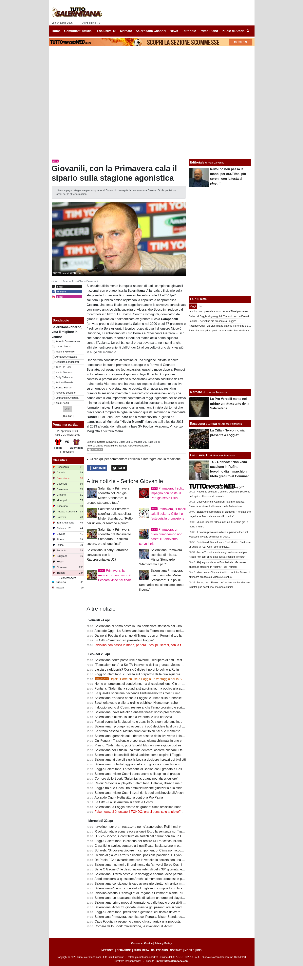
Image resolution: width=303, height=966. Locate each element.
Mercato (196, 392)
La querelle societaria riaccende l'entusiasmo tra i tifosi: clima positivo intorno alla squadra (158, 693)
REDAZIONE (124, 950)
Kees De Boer (63, 367)
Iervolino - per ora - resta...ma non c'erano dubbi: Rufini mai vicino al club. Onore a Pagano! (159, 826)
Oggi (193, 306)
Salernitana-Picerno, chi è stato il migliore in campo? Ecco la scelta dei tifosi (148, 888)
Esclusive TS (200, 455)
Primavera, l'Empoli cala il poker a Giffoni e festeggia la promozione (168, 513)
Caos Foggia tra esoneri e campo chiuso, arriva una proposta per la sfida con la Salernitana (159, 921)
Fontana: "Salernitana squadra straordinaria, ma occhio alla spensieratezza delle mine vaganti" (161, 688)
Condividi (97, 468)
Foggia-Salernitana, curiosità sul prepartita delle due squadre (137, 674)
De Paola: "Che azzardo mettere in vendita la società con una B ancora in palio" (150, 860)
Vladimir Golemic (65, 351)
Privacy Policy (163, 943)
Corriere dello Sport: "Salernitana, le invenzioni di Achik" (134, 926)
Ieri (200, 306)
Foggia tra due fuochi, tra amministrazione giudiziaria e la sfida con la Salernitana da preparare (161, 788)
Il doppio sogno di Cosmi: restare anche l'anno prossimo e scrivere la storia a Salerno (154, 707)
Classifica (60, 460)
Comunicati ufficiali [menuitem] (78, 31)
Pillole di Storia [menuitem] (233, 31)
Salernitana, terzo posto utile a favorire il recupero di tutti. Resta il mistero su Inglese (154, 660)
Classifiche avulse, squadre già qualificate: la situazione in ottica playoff (145, 845)
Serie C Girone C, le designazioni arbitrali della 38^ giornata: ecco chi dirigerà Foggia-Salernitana (163, 869)
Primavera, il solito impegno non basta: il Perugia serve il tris (167, 493)
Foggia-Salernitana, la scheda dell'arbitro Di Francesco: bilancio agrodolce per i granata (156, 841)
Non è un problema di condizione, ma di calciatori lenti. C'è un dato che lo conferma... (154, 683)
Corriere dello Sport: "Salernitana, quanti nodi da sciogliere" (136, 778)
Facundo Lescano (65, 392)
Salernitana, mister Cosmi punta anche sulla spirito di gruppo (137, 773)
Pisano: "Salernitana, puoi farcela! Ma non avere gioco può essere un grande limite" (153, 745)
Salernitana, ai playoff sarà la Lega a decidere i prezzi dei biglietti (140, 759)
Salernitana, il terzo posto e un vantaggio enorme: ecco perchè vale (142, 874)
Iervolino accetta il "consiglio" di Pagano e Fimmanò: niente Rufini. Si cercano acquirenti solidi (160, 893)
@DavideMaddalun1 (138, 445)
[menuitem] (248, 31)
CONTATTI (176, 950)
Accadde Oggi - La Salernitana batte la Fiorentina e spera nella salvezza (145, 630)
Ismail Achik (62, 402)
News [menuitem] (174, 31)
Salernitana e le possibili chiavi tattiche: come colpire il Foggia (138, 754)
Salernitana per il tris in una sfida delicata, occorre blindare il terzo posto (145, 750)
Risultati (67, 415)
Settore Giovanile (107, 441)
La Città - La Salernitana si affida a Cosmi (124, 802)
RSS (198, 950)
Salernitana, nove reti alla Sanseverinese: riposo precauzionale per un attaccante (151, 712)
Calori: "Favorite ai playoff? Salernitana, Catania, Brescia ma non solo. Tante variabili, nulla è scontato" (167, 783)
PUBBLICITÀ (141, 950)
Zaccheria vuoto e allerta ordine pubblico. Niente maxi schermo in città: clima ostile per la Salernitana (165, 702)
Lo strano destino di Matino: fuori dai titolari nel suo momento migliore (143, 731)
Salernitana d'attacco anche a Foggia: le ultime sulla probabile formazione (146, 698)
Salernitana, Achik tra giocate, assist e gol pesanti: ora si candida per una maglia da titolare (158, 907)
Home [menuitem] (56, 31)
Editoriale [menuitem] (189, 31)
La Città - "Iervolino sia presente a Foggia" (124, 640)
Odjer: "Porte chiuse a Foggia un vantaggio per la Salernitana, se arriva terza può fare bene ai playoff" (174, 679)
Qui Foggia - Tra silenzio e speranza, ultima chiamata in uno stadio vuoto (146, 740)
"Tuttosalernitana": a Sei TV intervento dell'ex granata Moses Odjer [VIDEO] (148, 664)
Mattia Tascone (63, 372)
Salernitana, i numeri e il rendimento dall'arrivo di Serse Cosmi (138, 864)
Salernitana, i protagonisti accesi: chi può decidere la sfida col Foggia (143, 726)
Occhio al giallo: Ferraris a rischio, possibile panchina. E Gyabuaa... (142, 855)
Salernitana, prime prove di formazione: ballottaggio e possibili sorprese (145, 902)
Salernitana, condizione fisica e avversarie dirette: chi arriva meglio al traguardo (150, 883)
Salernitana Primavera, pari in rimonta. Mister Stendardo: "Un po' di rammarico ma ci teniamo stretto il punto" (161, 580)
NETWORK (108, 950)
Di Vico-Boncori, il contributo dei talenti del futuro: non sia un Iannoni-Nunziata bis (152, 836)
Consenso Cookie (142, 943)
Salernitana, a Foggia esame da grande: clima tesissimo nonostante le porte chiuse (153, 807)
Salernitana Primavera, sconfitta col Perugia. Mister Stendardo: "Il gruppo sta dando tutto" (157, 916)
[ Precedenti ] (67, 451)
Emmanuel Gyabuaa (67, 397)
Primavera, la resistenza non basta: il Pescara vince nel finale (115, 575)
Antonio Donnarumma (67, 341)
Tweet (119, 468)
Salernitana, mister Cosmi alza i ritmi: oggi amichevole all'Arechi (139, 792)
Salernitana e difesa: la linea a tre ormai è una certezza (133, 717)
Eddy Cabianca (64, 377)
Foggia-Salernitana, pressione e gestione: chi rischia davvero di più (142, 912)
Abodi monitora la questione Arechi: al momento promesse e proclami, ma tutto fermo (154, 878)
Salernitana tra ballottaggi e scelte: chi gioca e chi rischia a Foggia (141, 764)
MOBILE (189, 950)
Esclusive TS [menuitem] (107, 31)
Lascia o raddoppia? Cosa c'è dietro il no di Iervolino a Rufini (137, 669)
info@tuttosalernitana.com (173, 960)
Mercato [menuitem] (126, 31)
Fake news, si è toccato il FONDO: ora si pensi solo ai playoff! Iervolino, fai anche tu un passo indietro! (166, 811)
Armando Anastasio (66, 356)
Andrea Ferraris (64, 382)
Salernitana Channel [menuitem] (151, 31)
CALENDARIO (159, 950)
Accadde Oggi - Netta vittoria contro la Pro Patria (128, 797)
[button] (67, 409)
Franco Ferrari (63, 387)
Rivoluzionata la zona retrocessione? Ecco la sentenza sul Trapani (141, 831)
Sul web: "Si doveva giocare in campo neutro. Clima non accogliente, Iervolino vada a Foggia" (160, 850)
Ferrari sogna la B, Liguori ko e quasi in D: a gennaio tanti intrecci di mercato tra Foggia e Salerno (163, 721)
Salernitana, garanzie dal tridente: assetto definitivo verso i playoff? (142, 736)
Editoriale (197, 162)
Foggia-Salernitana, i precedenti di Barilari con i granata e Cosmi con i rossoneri (151, 769)
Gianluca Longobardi (67, 361)
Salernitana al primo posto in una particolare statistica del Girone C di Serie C (149, 626)
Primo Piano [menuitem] (208, 31)
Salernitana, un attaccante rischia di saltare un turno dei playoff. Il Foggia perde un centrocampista (164, 897)
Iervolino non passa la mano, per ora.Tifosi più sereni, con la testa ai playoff (147, 645)
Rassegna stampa (203, 423)
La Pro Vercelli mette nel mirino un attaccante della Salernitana (229, 403)
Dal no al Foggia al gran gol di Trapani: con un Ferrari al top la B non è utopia (149, 635)
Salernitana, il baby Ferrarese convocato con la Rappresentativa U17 (107, 554)
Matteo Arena (62, 346)
